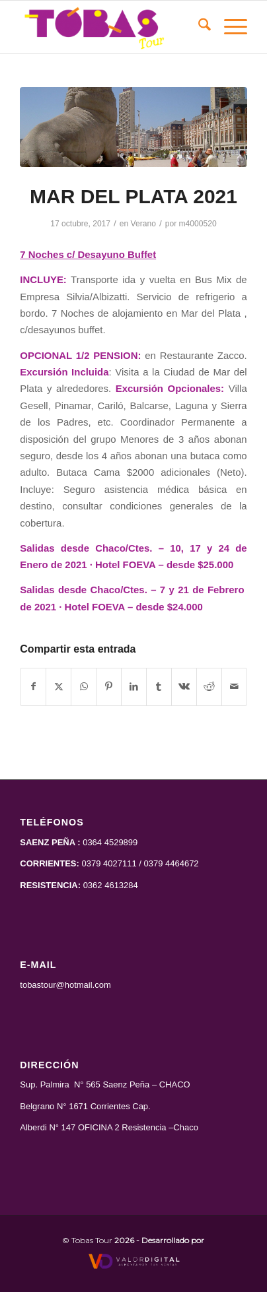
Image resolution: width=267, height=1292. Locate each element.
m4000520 (198, 223)
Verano (143, 223)
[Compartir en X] (58, 686)
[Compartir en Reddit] (209, 686)
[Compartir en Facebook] (33, 686)
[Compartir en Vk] (184, 686)
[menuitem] (198, 27)
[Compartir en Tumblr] (159, 686)
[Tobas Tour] (111, 27)
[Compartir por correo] (234, 686)
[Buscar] (198, 27)
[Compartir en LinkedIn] (134, 686)
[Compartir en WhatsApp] (83, 686)
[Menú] (229, 27)
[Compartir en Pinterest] (108, 686)
